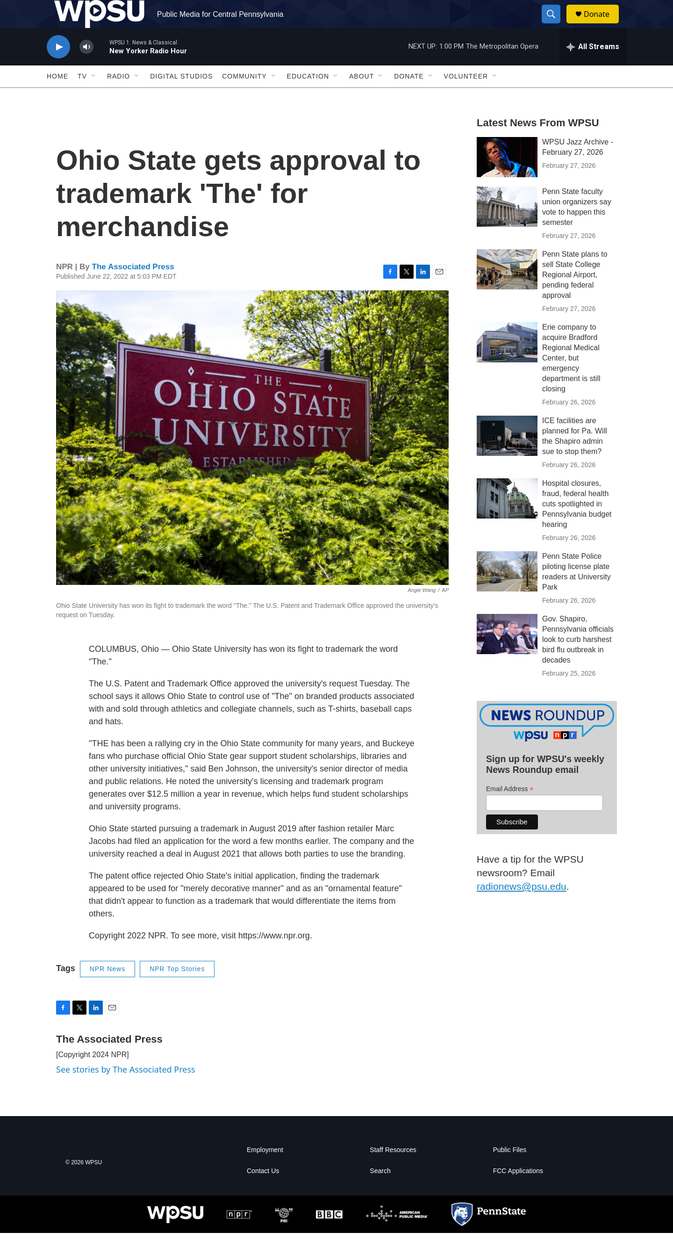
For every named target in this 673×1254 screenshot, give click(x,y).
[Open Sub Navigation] (94, 97)
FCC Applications (518, 1192)
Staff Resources (393, 1171)
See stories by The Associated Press (125, 1090)
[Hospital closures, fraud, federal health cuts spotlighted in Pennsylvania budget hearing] (507, 519)
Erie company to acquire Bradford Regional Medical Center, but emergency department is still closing (571, 379)
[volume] (86, 68)
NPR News (107, 990)
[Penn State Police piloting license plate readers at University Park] (507, 592)
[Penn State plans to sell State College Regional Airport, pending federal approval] (507, 290)
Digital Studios (181, 97)
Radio (118, 97)
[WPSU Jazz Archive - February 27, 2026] (507, 178)
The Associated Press (133, 287)
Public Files (510, 1171)
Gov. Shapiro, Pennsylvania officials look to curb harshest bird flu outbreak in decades (578, 660)
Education (308, 97)
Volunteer (466, 97)
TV (82, 97)
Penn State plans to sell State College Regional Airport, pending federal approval (575, 295)
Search (380, 1192)
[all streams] (592, 67)
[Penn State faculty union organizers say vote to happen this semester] (507, 228)
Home (57, 97)
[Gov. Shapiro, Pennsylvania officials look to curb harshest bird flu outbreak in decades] (507, 655)
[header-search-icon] (555, 24)
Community (244, 97)
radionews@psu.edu (521, 907)
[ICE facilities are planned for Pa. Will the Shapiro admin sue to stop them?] (507, 457)
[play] (58, 68)
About (361, 97)
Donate (602, 24)
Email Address (510, 810)
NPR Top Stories (177, 990)
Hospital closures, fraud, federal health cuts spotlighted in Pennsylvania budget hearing (577, 524)
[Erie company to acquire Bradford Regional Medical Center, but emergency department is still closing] (507, 363)
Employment (265, 1171)
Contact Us (263, 1192)
